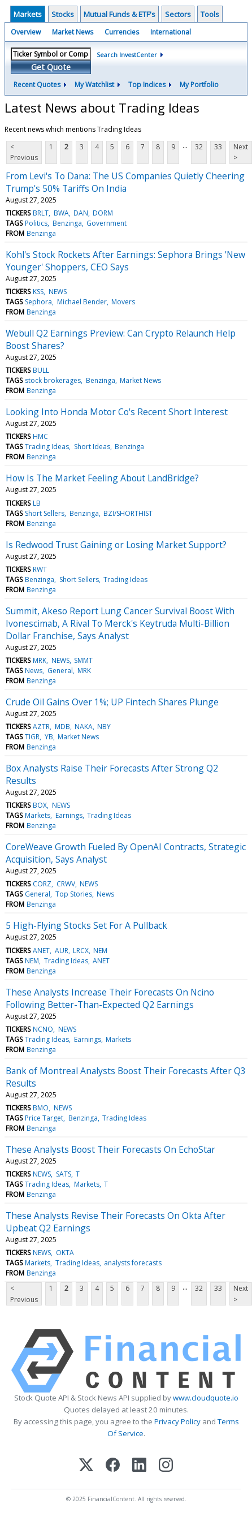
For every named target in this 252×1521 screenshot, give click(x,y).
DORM (103, 213)
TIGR (32, 737)
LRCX (81, 950)
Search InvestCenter (127, 54)
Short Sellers (44, 513)
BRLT (41, 213)
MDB (62, 726)
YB (49, 737)
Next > (240, 152)
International (170, 32)
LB (37, 503)
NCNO (43, 1029)
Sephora (38, 302)
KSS (38, 291)
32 (199, 147)
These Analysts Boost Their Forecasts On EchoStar (110, 1149)
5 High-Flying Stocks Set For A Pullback (86, 925)
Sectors (178, 14)
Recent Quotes (37, 84)
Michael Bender (82, 302)
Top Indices (147, 84)
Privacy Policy (177, 1421)
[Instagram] (165, 1466)
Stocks (62, 14)
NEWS (58, 291)
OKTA (65, 1252)
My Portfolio (199, 84)
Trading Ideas (47, 446)
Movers (123, 302)
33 (218, 147)
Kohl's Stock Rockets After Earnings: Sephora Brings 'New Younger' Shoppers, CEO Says (125, 260)
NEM (100, 950)
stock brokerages (53, 380)
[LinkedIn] (139, 1466)
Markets (28, 14)
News (33, 670)
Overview (26, 32)
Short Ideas (92, 446)
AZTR (41, 726)
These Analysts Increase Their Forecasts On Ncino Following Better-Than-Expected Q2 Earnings (110, 998)
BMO (41, 1108)
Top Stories (73, 894)
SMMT (83, 660)
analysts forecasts (133, 1263)
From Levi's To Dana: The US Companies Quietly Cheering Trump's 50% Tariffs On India (125, 182)
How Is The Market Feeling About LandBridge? (102, 478)
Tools (210, 14)
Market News (72, 32)
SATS (63, 1174)
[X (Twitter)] (86, 1466)
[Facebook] (112, 1466)
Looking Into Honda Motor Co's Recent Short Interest (117, 412)
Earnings (68, 815)
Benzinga (67, 223)
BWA (61, 213)
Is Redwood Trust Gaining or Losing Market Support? (116, 544)
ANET (41, 950)
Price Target (44, 1118)
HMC (40, 436)
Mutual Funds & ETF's (119, 14)
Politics (36, 223)
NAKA (84, 726)
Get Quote (51, 67)
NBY (104, 726)
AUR (61, 950)
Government (106, 223)
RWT (40, 569)
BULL (41, 370)
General (60, 670)
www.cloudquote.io (205, 1398)
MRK (39, 660)
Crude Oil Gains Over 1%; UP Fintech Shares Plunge (112, 702)
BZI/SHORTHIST (128, 513)
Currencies (122, 32)
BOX (40, 805)
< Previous (24, 152)
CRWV (66, 884)
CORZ (42, 884)
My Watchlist (94, 84)
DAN (80, 213)
